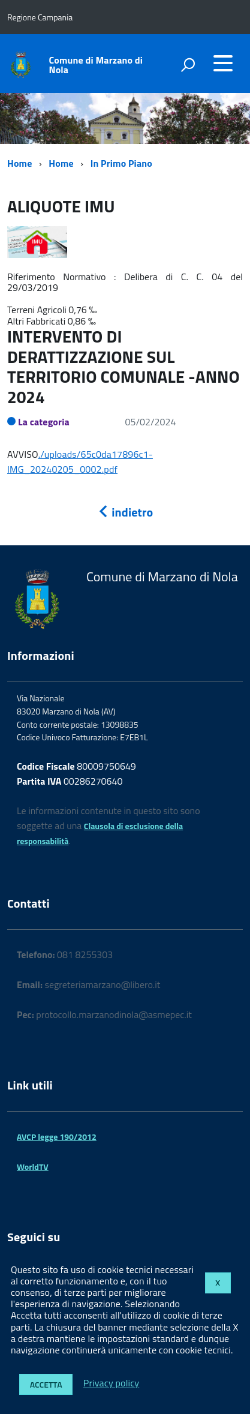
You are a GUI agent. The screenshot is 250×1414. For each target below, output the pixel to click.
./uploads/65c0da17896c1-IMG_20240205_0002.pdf (80, 461)
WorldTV (33, 1166)
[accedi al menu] (223, 63)
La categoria (44, 422)
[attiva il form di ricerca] (187, 65)
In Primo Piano (121, 163)
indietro (125, 512)
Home (19, 163)
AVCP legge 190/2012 (57, 1136)
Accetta (46, 1384)
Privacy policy (111, 1383)
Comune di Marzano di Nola (96, 64)
